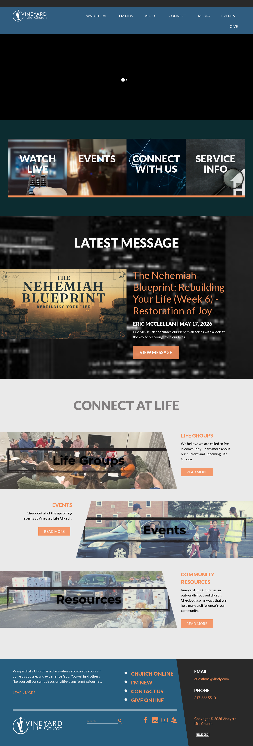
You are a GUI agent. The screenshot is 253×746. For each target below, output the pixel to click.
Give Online (147, 700)
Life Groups (197, 435)
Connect (177, 16)
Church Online (152, 673)
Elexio (202, 735)
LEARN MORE (24, 692)
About (151, 16)
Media (204, 16)
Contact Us (147, 691)
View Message (156, 352)
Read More (196, 472)
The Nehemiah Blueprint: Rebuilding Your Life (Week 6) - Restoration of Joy (178, 293)
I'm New (126, 16)
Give (234, 26)
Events (228, 16)
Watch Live (96, 16)
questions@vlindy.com (211, 679)
